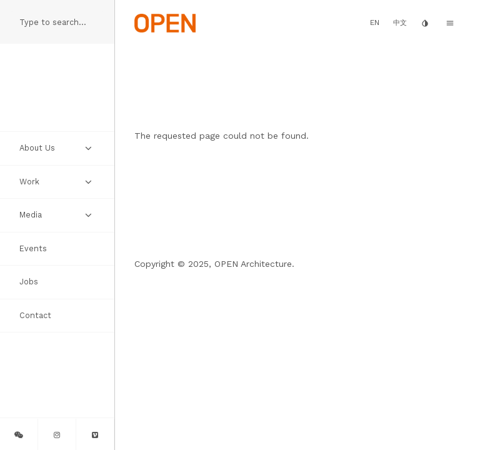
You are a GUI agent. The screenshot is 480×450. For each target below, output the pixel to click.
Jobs (28, 281)
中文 (400, 23)
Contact (35, 315)
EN (374, 22)
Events (33, 248)
